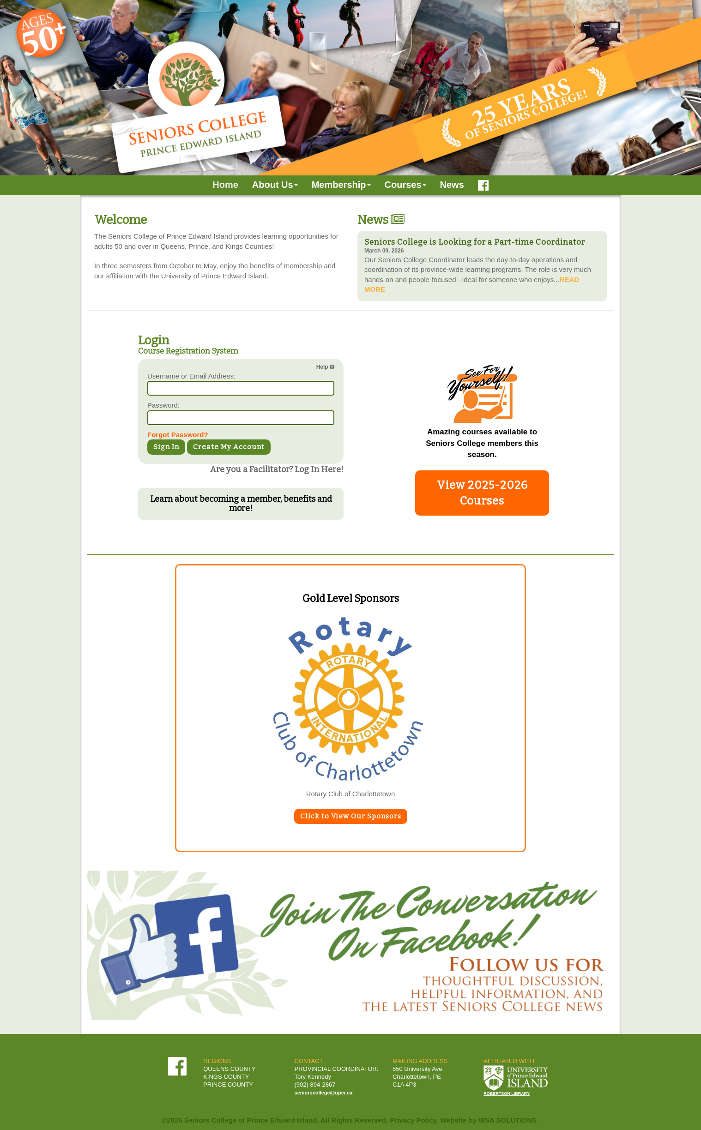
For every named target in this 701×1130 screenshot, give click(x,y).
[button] (52, 87)
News (452, 185)
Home (225, 185)
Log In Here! (319, 469)
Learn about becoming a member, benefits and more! (241, 503)
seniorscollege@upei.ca (324, 1092)
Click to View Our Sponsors (350, 816)
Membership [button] (341, 185)
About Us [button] (275, 185)
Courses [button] (405, 185)
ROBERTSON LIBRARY (506, 1093)
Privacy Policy (413, 1120)
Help (325, 367)
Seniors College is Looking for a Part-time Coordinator (474, 242)
